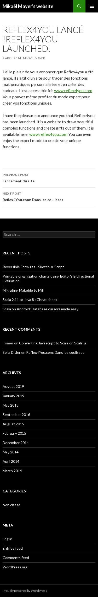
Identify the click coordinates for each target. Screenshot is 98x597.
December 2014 (16, 442)
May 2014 (11, 452)
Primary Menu (91, 6)
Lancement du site (49, 177)
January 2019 (13, 396)
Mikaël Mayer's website (28, 6)
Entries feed (13, 548)
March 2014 (12, 470)
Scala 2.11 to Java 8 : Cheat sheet (30, 299)
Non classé (11, 505)
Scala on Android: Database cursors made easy (40, 309)
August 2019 (13, 386)
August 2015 (13, 424)
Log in (7, 539)
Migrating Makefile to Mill (23, 290)
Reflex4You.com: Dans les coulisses (49, 196)
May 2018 (11, 405)
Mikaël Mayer (34, 58)
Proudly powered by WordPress (25, 591)
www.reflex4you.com (73, 90)
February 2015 (14, 433)
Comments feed (16, 557)
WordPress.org (15, 567)
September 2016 (16, 414)
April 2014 (11, 461)
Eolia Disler (11, 352)
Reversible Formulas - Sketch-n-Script (33, 267)
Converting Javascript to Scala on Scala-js (53, 343)
